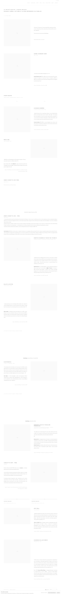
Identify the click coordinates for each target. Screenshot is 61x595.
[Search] (53, 589)
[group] (30, 199)
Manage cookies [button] (12, 589)
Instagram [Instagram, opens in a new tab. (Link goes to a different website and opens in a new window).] (47, 590)
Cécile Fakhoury (8, 3)
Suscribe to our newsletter (45, 590)
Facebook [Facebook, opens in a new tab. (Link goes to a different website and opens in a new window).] (48, 590)
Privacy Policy (6, 589)
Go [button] (56, 589)
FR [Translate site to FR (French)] (56, 0)
